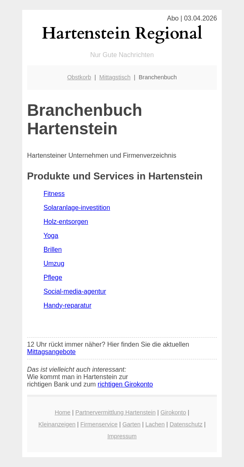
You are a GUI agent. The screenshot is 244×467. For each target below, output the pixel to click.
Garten (131, 424)
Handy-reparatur (68, 305)
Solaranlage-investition (77, 207)
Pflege (53, 277)
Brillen (53, 249)
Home (62, 412)
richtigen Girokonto (125, 384)
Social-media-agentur (75, 291)
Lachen (155, 424)
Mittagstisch (114, 77)
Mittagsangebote (51, 351)
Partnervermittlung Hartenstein (115, 412)
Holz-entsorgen (66, 221)
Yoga (51, 235)
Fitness (54, 193)
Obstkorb (79, 77)
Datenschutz (186, 424)
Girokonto (173, 412)
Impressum (122, 436)
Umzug (54, 263)
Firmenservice (98, 424)
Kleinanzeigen (56, 424)
